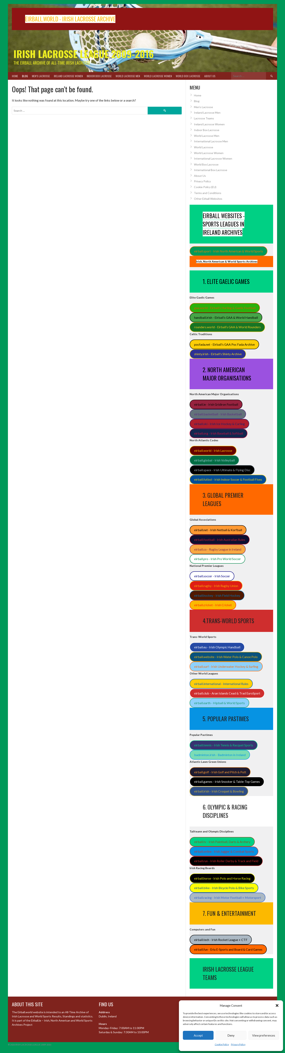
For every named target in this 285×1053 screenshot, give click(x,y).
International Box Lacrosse (210, 170)
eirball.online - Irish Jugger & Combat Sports (224, 851)
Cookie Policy (222, 1044)
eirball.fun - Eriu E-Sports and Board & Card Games (228, 949)
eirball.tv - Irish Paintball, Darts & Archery (222, 842)
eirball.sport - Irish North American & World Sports (228, 251)
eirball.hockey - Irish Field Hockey (217, 595)
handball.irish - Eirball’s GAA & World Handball (226, 317)
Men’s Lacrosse (41, 76)
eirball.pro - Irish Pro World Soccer (217, 559)
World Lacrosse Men (128, 76)
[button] (277, 1005)
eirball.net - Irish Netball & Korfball (218, 530)
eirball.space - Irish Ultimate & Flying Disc (222, 470)
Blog (25, 76)
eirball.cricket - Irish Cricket (213, 605)
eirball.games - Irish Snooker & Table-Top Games (227, 781)
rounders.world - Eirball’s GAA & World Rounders (227, 327)
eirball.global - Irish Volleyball (214, 460)
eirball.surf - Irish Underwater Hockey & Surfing (226, 666)
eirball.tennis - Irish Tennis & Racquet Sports (223, 745)
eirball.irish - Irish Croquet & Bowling (219, 791)
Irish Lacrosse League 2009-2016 (83, 54)
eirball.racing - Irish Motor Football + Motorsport (227, 897)
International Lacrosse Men (211, 141)
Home (15, 76)
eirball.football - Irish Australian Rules (219, 539)
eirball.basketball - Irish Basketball (218, 414)
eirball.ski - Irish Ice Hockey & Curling (219, 424)
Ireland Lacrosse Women (68, 76)
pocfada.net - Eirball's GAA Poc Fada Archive (224, 344)
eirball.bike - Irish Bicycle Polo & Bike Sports (224, 888)
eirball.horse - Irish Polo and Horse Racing (222, 878)
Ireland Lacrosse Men (207, 112)
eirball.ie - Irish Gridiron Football (216, 404)
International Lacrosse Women (213, 158)
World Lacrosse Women (158, 76)
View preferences (263, 1035)
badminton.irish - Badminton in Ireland (220, 755)
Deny (231, 1035)
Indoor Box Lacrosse (99, 76)
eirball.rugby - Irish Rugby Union (216, 586)
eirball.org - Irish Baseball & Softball (218, 433)
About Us (209, 76)
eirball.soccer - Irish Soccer (212, 576)
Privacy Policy (238, 1044)
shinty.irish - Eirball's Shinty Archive (218, 354)
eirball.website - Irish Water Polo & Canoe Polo (226, 657)
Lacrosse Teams (204, 118)
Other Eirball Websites (208, 198)
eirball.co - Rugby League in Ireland (217, 549)
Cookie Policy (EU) (205, 187)
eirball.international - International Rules (221, 684)
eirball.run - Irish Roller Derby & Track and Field (226, 861)
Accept (198, 1035)
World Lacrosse (203, 147)
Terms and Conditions (207, 193)
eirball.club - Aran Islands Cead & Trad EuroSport (227, 693)
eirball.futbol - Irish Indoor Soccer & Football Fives (228, 479)
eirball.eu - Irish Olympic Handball (217, 647)
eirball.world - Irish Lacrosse (213, 450)
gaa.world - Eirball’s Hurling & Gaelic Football (225, 308)
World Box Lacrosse (188, 76)
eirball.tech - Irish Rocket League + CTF (220, 940)
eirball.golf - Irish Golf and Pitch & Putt (220, 772)
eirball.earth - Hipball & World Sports (219, 703)
